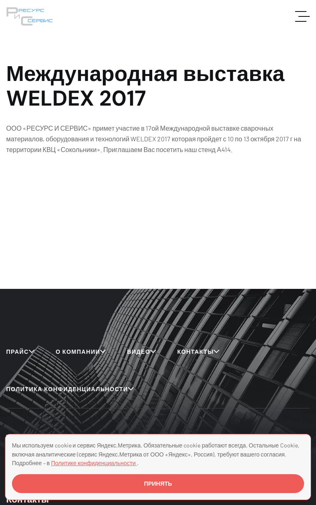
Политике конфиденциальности (94, 462)
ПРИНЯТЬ (158, 483)
